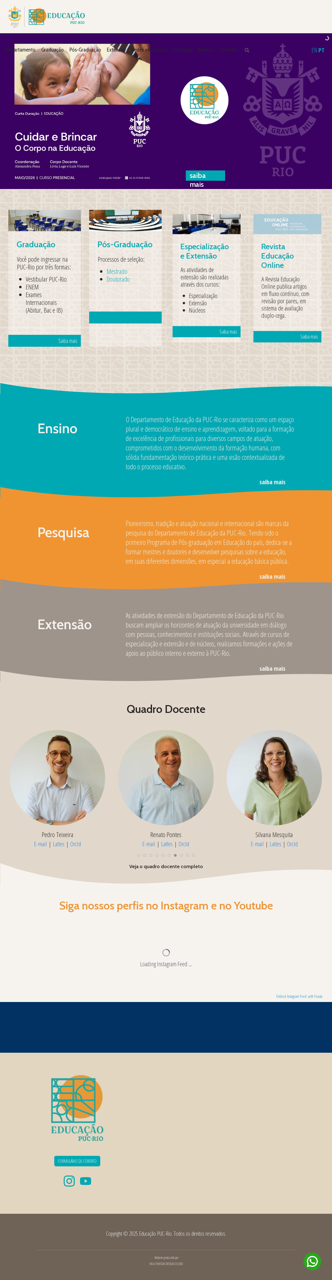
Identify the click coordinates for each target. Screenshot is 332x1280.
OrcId (75, 844)
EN (314, 50)
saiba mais (272, 482)
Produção (182, 50)
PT (321, 50)
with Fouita (315, 996)
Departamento (20, 50)
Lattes (59, 844)
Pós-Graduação (85, 50)
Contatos (229, 50)
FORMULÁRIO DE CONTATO (77, 1161)
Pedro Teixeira (57, 834)
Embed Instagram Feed (291, 996)
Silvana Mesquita (274, 834)
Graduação (52, 50)
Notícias (206, 50)
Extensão (116, 50)
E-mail (40, 844)
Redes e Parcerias (149, 50)
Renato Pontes (165, 834)
